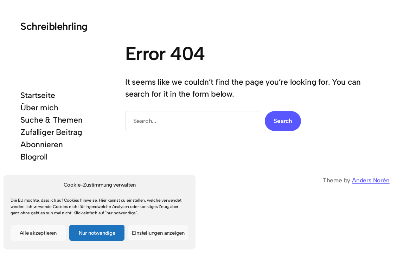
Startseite (37, 95)
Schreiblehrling (53, 26)
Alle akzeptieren (38, 233)
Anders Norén (371, 180)
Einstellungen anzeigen (158, 233)
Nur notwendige (97, 233)
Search (283, 120)
